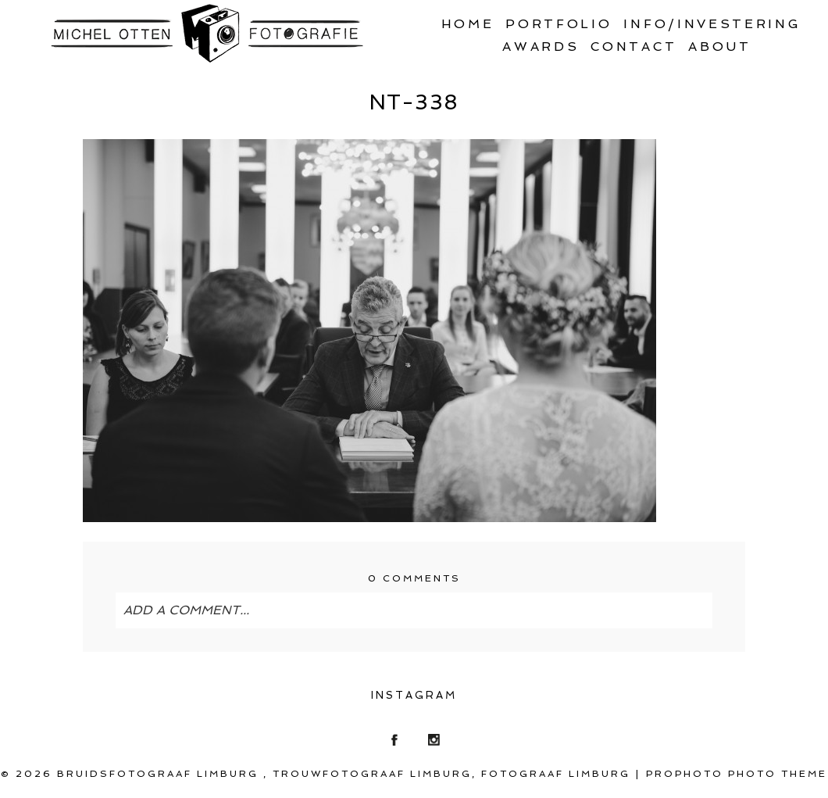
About (719, 46)
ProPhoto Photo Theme (736, 773)
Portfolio (558, 23)
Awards (540, 46)
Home (467, 23)
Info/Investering (712, 23)
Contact (633, 46)
